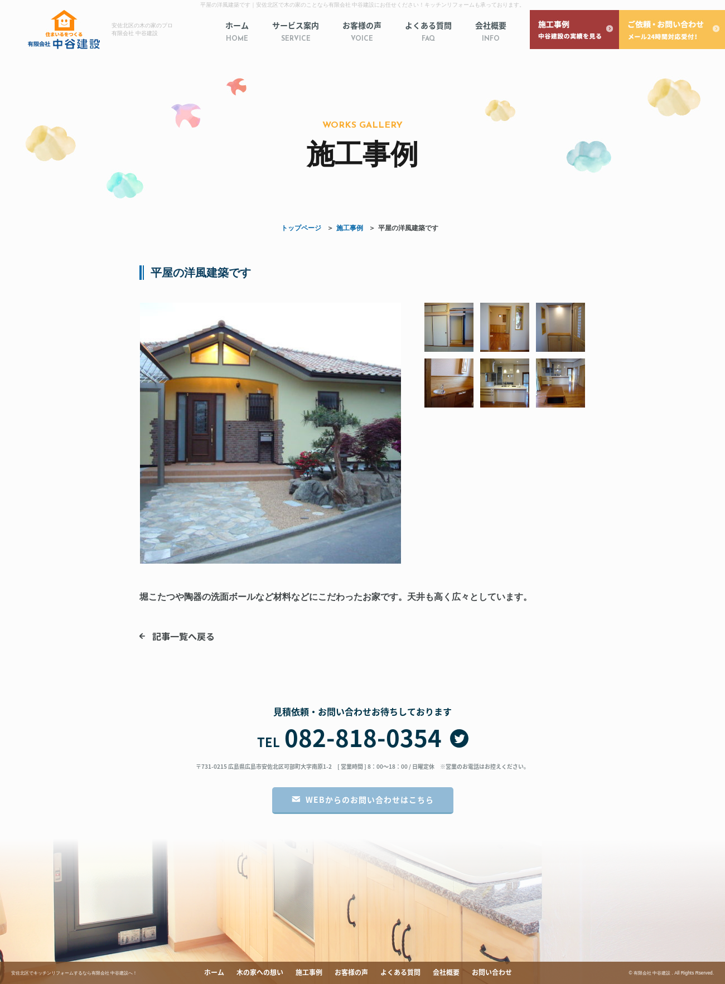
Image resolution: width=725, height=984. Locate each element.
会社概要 (490, 32)
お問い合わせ (492, 972)
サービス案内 (295, 32)
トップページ (301, 228)
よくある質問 (428, 32)
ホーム (237, 32)
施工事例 (349, 228)
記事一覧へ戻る (183, 636)
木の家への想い (259, 972)
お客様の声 (361, 32)
